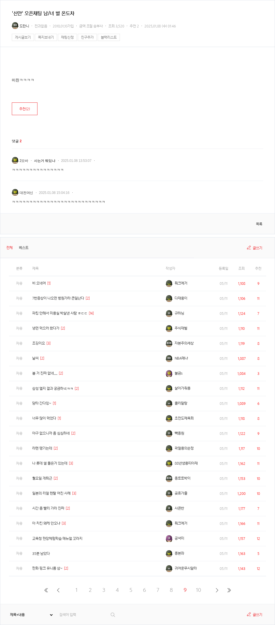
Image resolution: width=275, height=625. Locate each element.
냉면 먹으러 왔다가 (45, 328)
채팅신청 (67, 37)
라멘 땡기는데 (42, 448)
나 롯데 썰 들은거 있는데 (49, 463)
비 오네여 (39, 283)
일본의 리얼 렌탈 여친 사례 (51, 493)
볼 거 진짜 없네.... (44, 373)
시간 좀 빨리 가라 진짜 (48, 508)
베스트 (24, 248)
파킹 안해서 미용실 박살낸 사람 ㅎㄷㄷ (59, 313)
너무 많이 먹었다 (44, 418)
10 (198, 590)
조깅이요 (38, 343)
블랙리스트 (109, 37)
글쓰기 (257, 248)
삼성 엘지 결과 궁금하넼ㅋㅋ (52, 388)
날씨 (35, 358)
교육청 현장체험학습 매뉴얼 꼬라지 (57, 538)
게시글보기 (23, 37)
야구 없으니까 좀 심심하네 (51, 433)
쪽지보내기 (46, 37)
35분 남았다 (41, 553)
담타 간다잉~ (41, 403)
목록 (259, 224)
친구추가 (87, 37)
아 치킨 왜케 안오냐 (46, 523)
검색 (113, 614)
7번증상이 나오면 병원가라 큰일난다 (58, 298)
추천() (24, 109)
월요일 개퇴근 (42, 478)
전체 (9, 248)
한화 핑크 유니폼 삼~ (47, 568)
